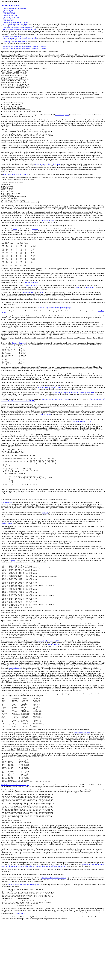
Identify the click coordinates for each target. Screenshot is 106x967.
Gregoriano (89, 294)
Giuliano (77, 294)
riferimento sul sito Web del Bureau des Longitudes (23, 927)
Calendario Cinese (8, 19)
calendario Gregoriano (62, 115)
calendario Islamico (31, 292)
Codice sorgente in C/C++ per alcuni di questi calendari (20, 38)
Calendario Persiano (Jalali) (11, 17)
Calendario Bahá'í (8, 20)
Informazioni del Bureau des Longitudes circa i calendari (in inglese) (24, 48)
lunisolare (35, 230)
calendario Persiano (15, 695)
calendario (77, 765)
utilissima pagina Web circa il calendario (48, 166)
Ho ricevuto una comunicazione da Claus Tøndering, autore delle (21, 920)
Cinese (41, 299)
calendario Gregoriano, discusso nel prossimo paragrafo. (55, 314)
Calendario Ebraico (9, 12)
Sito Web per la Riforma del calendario (15, 24)
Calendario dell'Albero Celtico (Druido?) (15, 22)
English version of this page (10, 5)
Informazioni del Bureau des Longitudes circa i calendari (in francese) (24, 46)
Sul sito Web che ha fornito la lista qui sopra (15, 822)
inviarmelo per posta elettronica (82, 431)
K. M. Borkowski (6, 520)
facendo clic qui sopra (54, 671)
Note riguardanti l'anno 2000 (12, 36)
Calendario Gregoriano (10, 15)
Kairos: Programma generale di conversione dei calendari (20, 29)
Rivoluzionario (85, 765)
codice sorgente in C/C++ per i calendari (15, 176)
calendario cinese (45, 424)
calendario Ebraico (27, 299)
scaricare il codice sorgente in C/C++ (48, 667)
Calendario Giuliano (9, 14)
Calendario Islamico (9, 10)
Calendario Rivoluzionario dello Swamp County (18, 27)
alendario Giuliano (32, 289)
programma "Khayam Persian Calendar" (49, 397)
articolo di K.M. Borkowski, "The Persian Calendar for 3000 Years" (73, 402)
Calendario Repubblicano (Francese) (14, 8)
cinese (15, 230)
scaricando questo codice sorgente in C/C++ (55, 409)
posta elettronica (20, 959)
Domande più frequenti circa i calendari (15, 41)
